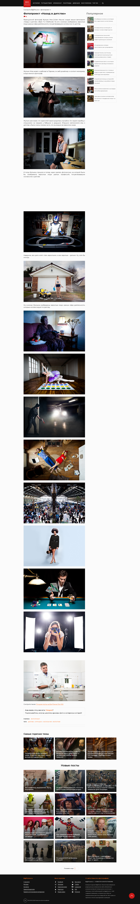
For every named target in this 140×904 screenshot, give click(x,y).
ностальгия (47, 721)
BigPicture (35, 10)
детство (31, 721)
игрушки (38, 721)
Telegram (49, 710)
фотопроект (45, 10)
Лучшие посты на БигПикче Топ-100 (49, 704)
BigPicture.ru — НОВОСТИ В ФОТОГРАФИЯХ (99, 881)
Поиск (108, 3)
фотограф (56, 721)
